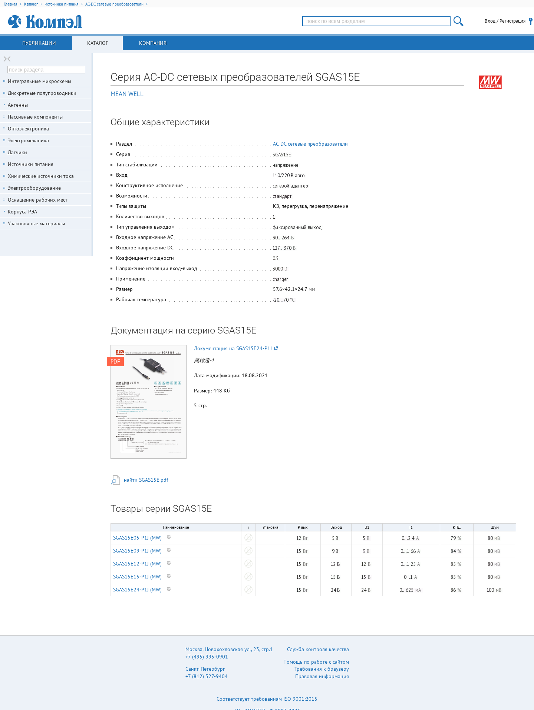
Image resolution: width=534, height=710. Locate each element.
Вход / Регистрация (505, 21)
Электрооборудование (34, 188)
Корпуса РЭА (22, 211)
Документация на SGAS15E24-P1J (236, 348)
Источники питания (30, 164)
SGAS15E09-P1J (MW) (137, 550)
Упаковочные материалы (36, 223)
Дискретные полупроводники (42, 93)
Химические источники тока (41, 176)
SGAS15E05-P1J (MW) (137, 537)
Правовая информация (322, 676)
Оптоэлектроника (28, 128)
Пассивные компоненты (35, 116)
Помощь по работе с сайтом (316, 661)
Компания (153, 43)
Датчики (17, 152)
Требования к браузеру (321, 669)
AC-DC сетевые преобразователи (310, 143)
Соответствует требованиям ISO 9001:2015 (267, 699)
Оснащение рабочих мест (37, 199)
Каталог (97, 43)
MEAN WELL (127, 94)
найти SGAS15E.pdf (146, 480)
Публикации (39, 43)
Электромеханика (28, 140)
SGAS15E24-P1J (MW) (137, 589)
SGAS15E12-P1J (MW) (137, 563)
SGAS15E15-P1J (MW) (137, 576)
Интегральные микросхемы (39, 81)
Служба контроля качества (318, 649)
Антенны (18, 105)
